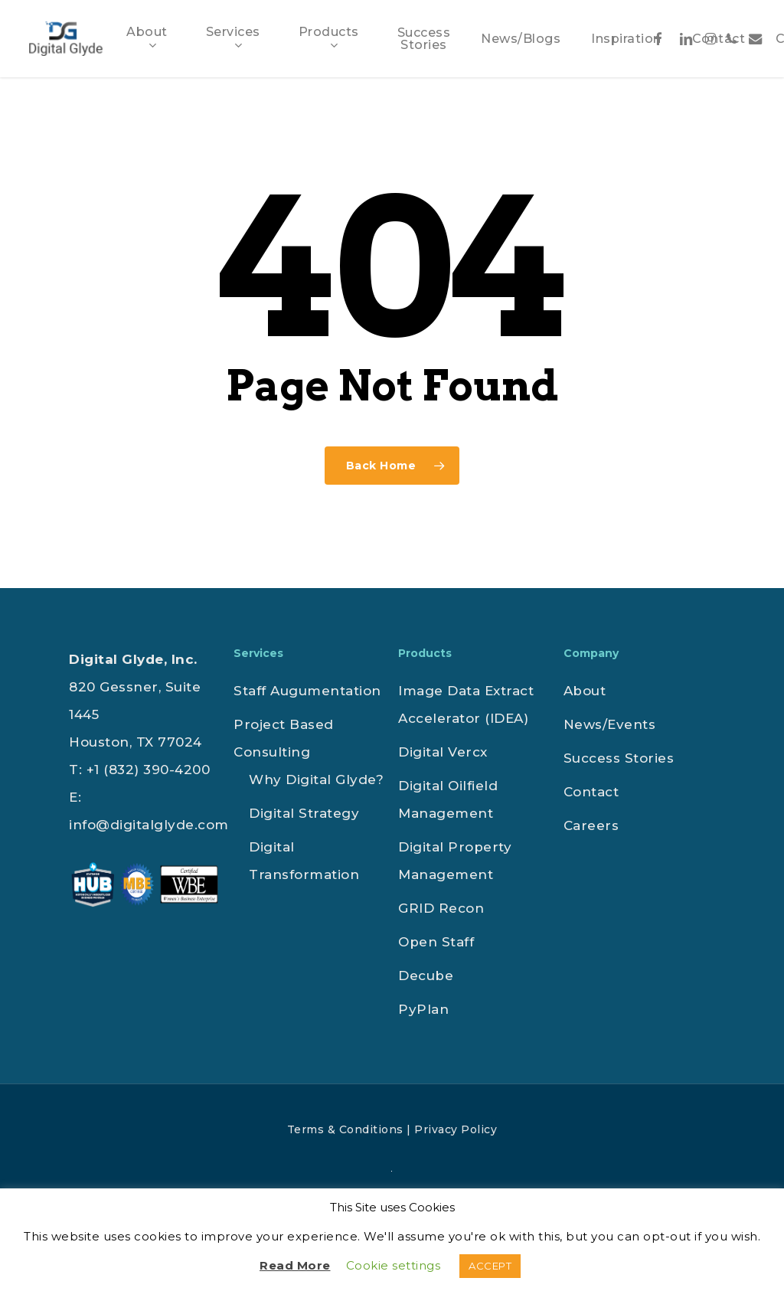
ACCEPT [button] (490, 1266)
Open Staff (436, 941)
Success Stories (619, 758)
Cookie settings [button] (393, 1265)
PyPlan (423, 1009)
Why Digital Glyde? (316, 779)
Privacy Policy (455, 1129)
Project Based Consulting (284, 738)
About (585, 690)
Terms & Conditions (345, 1129)
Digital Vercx (443, 752)
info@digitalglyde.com (149, 824)
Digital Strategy (304, 813)
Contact (591, 791)
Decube (425, 975)
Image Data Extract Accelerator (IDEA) (466, 704)
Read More (295, 1265)
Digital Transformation (304, 860)
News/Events (610, 724)
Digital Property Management (454, 860)
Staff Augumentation (307, 690)
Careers (591, 825)
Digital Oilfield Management (448, 799)
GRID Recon (441, 908)
